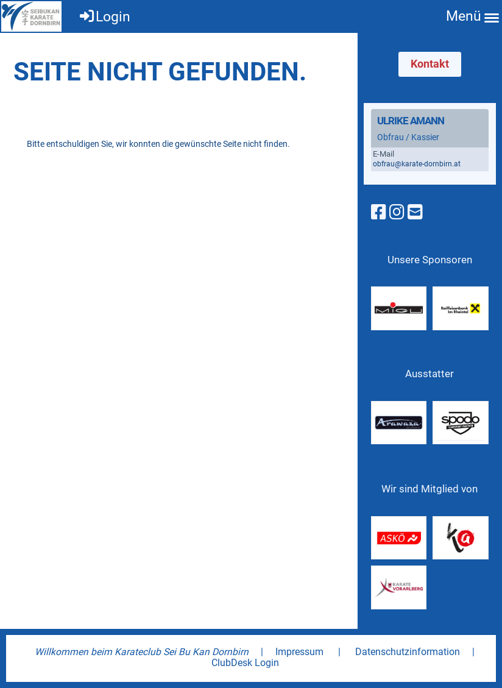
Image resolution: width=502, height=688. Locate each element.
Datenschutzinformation (407, 652)
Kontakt (430, 63)
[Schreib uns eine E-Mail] (415, 212)
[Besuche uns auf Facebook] (378, 212)
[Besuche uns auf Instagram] (397, 212)
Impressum (299, 652)
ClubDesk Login (245, 662)
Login (104, 17)
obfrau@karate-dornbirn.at (417, 164)
